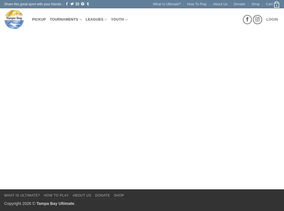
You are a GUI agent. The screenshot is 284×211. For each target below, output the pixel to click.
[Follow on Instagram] (257, 19)
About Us (220, 4)
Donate (239, 4)
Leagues (96, 19)
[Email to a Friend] (77, 4)
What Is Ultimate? (167, 4)
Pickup (39, 19)
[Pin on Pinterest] (82, 4)
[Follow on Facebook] (247, 19)
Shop (256, 4)
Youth (119, 19)
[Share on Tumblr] (88, 4)
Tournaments (66, 19)
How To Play (197, 4)
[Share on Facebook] (67, 4)
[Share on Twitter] (72, 4)
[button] (273, 4)
